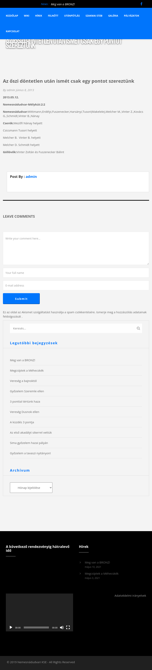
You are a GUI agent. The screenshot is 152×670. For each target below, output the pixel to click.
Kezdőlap (12, 15)
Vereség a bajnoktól (23, 381)
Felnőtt (53, 15)
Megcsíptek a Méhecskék (27, 370)
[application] (39, 612)
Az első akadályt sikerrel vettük (31, 432)
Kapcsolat (12, 31)
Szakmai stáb (94, 15)
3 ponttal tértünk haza (25, 401)
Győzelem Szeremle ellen (27, 391)
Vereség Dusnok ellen (24, 412)
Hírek (38, 15)
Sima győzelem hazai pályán (29, 443)
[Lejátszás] (11, 627)
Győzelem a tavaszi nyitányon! (30, 453)
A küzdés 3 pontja (22, 422)
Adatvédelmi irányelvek (130, 595)
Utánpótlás (72, 15)
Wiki (26, 15)
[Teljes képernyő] (68, 627)
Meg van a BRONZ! (63, 4)
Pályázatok (131, 15)
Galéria (113, 15)
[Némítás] (62, 627)
